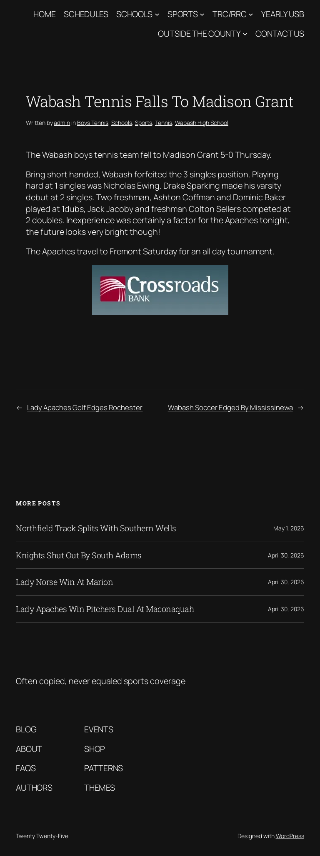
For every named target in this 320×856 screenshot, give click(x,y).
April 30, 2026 (286, 555)
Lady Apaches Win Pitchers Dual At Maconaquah (105, 609)
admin (62, 123)
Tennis (163, 123)
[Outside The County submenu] (245, 33)
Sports (183, 14)
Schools (134, 14)
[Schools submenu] (157, 14)
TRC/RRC (229, 14)
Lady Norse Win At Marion (64, 582)
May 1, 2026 (288, 528)
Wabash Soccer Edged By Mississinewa (230, 407)
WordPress (290, 836)
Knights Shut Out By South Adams (79, 555)
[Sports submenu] (202, 14)
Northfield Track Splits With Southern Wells (96, 528)
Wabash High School (201, 123)
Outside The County (199, 33)
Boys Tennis (92, 123)
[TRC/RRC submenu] (250, 14)
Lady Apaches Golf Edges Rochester (84, 407)
